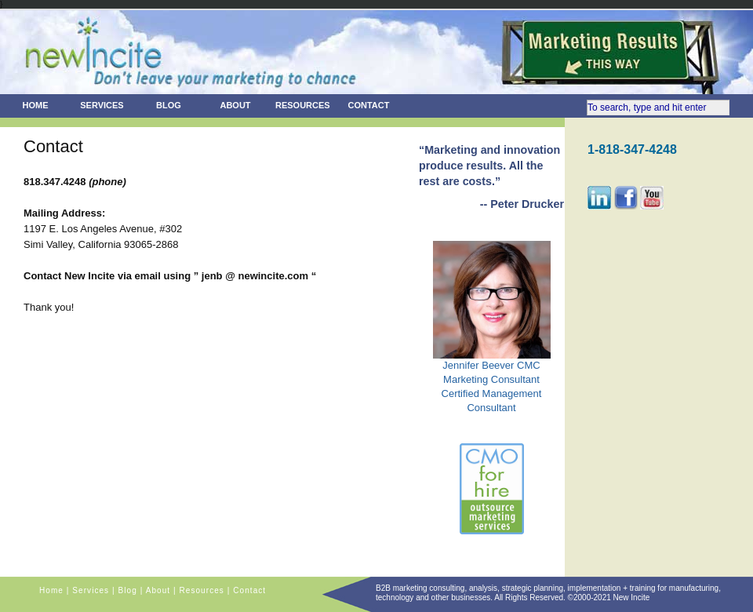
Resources (302, 105)
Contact (369, 105)
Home (36, 105)
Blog (168, 105)
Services (101, 105)
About (235, 105)
